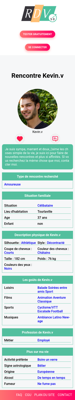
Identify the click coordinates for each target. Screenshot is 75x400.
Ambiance (45, 317)
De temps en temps (51, 378)
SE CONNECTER (37, 47)
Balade (42, 288)
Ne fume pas (47, 384)
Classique (45, 301)
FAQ (19, 395)
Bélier (42, 366)
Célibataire (45, 205)
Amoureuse (12, 184)
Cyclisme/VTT (48, 307)
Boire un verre (47, 360)
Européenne (46, 372)
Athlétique (28, 243)
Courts (9, 253)
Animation (45, 297)
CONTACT (65, 395)
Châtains (44, 253)
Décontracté (55, 243)
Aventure (59, 297)
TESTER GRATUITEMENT (37, 34)
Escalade (44, 311)
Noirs (8, 268)
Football (57, 311)
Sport (49, 291)
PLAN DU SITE (44, 395)
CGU (28, 395)
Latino (57, 317)
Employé (44, 340)
